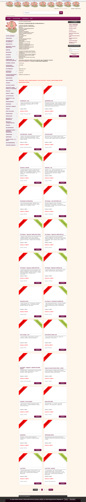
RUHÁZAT (11, 125)
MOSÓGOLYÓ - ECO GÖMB (10, 99)
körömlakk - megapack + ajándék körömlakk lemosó (30, 368)
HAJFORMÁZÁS (9, 68)
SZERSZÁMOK (9, 134)
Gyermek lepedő (48, 134)
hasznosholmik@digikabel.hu (25, 61)
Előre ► (50, 489)
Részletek (72, 499)
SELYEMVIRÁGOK (11, 127)
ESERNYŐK (8, 57)
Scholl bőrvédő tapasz (72, 31)
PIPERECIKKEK (11, 113)
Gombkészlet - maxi (24, 100)
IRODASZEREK (9, 78)
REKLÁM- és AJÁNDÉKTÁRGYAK (10, 122)
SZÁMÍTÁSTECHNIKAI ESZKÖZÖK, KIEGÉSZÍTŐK (11, 131)
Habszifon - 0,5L (48, 167)
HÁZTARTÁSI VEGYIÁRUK (11, 72)
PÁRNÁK (8, 108)
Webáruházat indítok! (66, 0)
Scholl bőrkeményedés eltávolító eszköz (74, 36)
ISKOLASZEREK (9, 80)
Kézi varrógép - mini (24, 334)
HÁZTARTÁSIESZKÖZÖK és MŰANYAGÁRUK (11, 75)
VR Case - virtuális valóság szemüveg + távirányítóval (73, 25)
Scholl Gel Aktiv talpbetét (73, 40)
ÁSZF (31, 18)
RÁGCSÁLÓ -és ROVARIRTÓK (9, 119)
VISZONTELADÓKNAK (10, 145)
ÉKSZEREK (11, 54)
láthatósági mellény (49, 434)
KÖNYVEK (11, 91)
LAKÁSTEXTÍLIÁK (11, 95)
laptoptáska (22, 434)
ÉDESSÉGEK (11, 52)
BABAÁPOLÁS (9, 44)
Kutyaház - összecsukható (26, 401)
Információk (26, 18)
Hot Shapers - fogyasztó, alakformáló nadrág (30, 234)
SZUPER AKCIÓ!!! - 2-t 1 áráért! (11, 140)
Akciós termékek (16, 18)
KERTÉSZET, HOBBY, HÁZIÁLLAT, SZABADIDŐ (11, 88)
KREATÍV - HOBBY (10, 93)
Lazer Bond (22, 468)
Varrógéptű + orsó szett (73, 26)
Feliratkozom (74, 56)
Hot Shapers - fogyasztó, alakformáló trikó (29, 267)
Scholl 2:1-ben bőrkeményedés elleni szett (74, 34)
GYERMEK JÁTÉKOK (10, 62)
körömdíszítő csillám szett (51, 334)
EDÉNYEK (8, 49)
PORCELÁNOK (11, 116)
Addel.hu (17, 0)
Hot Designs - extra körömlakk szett (53, 201)
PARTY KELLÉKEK (10, 111)
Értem (66, 499)
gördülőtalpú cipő (49, 100)
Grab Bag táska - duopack (26, 134)
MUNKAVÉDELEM (9, 101)
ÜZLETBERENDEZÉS (11, 142)
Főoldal (9, 18)
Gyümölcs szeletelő (24, 167)
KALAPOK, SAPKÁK (10, 85)
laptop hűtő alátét (49, 401)
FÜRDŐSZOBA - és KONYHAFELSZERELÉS (11, 60)
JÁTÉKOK (11, 82)
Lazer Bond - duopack (50, 468)
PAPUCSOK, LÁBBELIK (11, 106)
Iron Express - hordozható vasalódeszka (54, 301)
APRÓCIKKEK (11, 38)
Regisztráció (78, 8)
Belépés (73, 8)
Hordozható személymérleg (26, 201)
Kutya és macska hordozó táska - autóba (54, 368)
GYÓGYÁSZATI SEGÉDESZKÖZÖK (11, 66)
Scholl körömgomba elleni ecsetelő (73, 38)
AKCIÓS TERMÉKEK (10, 35)
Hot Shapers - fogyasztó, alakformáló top (54, 234)
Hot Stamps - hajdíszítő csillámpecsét (53, 267)
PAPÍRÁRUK (11, 104)
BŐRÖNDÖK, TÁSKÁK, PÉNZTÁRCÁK (11, 47)
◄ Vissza (35, 489)
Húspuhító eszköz (24, 301)
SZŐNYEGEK (11, 136)
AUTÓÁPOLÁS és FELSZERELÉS (9, 41)
